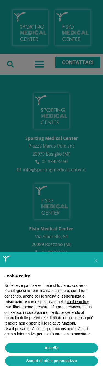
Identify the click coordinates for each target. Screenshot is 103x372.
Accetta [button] (51, 348)
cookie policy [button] (77, 301)
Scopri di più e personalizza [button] (51, 360)
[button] (95, 260)
